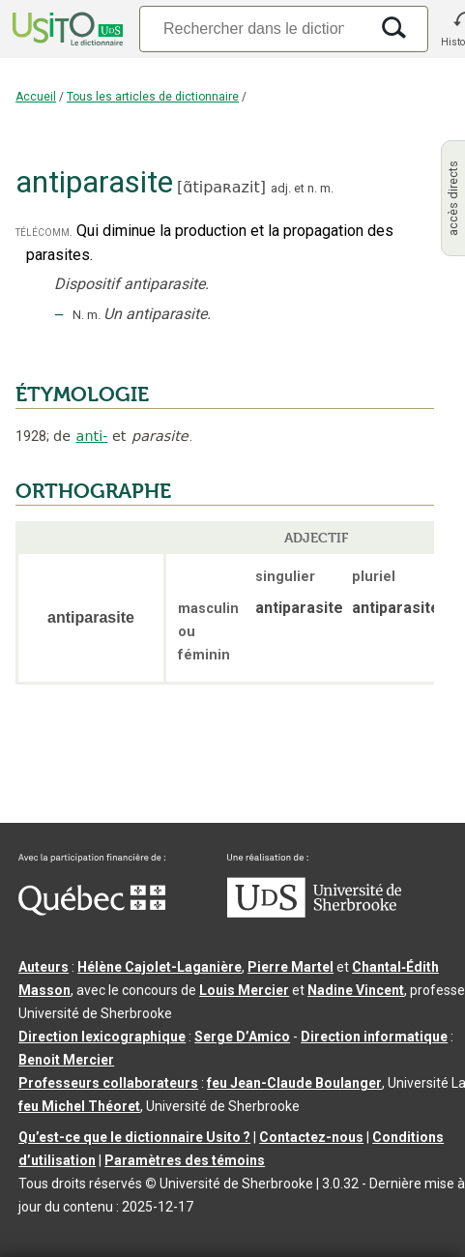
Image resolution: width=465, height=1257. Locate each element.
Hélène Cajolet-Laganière (159, 967)
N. (78, 314)
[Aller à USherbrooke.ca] (314, 913)
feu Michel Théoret (79, 1106)
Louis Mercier (244, 990)
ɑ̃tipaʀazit (221, 187)
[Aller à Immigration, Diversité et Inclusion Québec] (91, 911)
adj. (281, 188)
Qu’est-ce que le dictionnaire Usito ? (134, 1137)
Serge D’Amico (242, 1036)
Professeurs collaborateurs (108, 1083)
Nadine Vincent (355, 990)
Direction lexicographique (102, 1036)
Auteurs (43, 967)
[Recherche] (254, 28)
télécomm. (44, 231)
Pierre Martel (290, 967)
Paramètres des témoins (184, 1160)
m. (327, 188)
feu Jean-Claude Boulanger (294, 1083)
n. (312, 188)
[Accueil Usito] (65, 29)
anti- (92, 436)
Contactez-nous (311, 1137)
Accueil (35, 96)
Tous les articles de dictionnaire (153, 96)
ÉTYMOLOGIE (82, 394)
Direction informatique (374, 1036)
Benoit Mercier (66, 1059)
